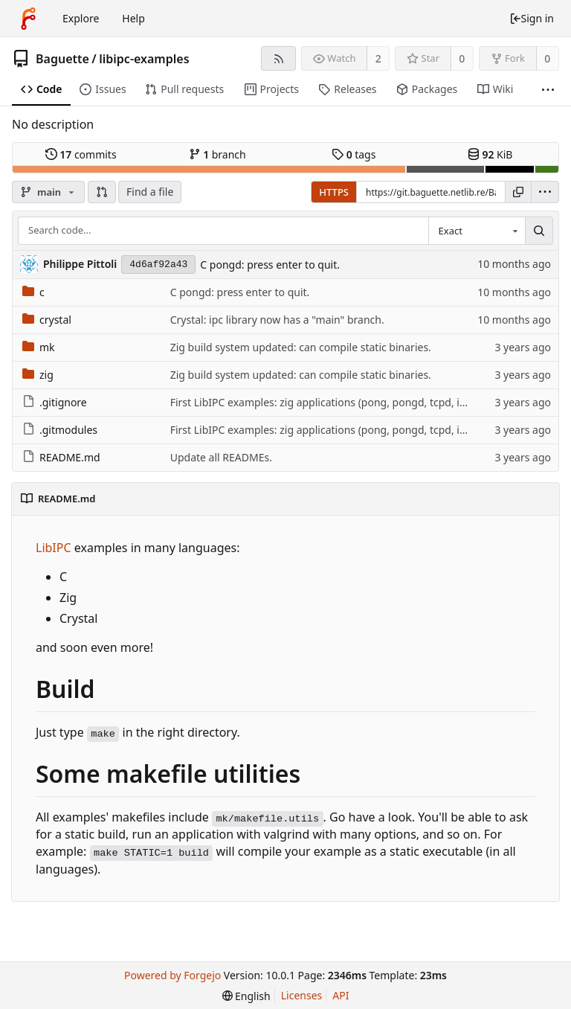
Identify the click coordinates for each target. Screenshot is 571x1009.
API (340, 995)
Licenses (302, 995)
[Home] (28, 18)
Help (133, 18)
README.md (61, 457)
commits (81, 154)
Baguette (62, 58)
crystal (46, 320)
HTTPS (334, 192)
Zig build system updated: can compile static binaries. (300, 347)
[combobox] (476, 231)
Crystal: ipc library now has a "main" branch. (277, 320)
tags (353, 154)
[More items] (548, 90)
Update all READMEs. (221, 457)
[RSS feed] (278, 58)
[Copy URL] (518, 192)
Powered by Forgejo (172, 975)
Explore (80, 18)
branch (217, 154)
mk (38, 347)
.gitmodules (59, 430)
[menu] (545, 192)
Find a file (149, 192)
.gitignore (54, 402)
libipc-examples (144, 58)
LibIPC (53, 547)
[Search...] (539, 231)
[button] (102, 192)
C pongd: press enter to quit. (270, 264)
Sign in (531, 18)
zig (38, 375)
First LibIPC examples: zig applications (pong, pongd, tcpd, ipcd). (326, 402)
